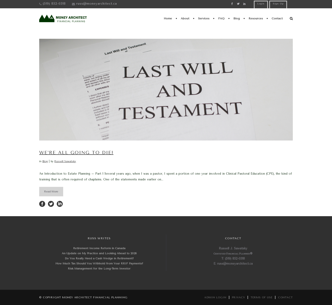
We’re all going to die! (76, 152)
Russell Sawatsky (65, 161)
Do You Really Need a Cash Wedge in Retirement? (99, 258)
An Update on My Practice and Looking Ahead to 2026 (99, 253)
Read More (51, 191)
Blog (45, 161)
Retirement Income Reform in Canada (99, 248)
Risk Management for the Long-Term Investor (99, 268)
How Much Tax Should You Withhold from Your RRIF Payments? (99, 263)
